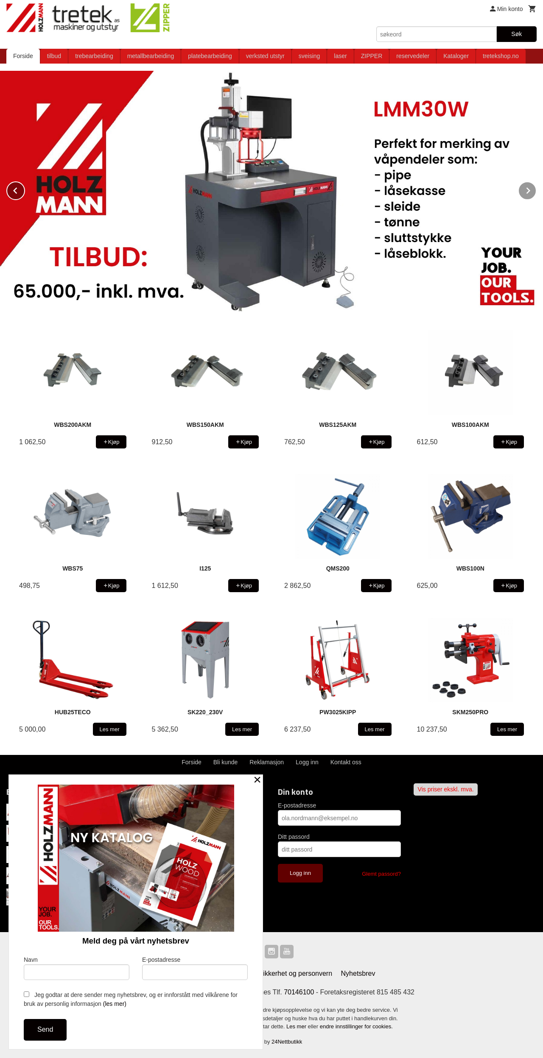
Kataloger (456, 56)
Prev (24, 189)
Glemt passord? (381, 873)
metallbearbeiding (150, 56)
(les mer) (114, 1003)
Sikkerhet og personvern (295, 973)
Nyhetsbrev (358, 973)
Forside (23, 56)
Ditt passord (294, 836)
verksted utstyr (265, 56)
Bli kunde (225, 761)
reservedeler (412, 56)
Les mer (297, 1026)
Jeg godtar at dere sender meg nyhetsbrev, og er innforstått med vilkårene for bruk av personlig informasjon (131, 999)
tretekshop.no (501, 56)
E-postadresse (297, 805)
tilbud (54, 56)
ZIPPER (372, 56)
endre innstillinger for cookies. (356, 1026)
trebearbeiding (94, 56)
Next (536, 189)
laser (340, 56)
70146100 (299, 991)
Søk (516, 34)
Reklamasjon (266, 761)
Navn (76, 968)
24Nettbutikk (287, 1041)
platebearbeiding (210, 56)
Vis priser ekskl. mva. (446, 788)
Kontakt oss (345, 761)
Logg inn (307, 761)
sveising (309, 56)
